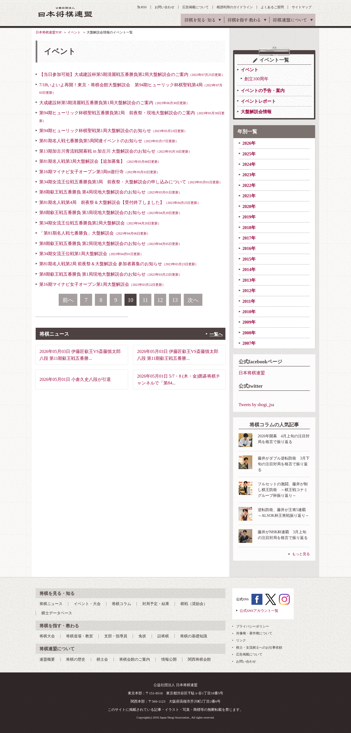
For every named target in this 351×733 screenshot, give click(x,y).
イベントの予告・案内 (263, 90)
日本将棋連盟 (252, 372)
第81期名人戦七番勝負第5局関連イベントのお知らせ (109, 140)
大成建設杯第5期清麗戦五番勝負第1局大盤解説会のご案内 (114, 102)
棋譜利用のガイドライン (235, 7)
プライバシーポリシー (252, 626)
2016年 (249, 248)
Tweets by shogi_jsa (256, 404)
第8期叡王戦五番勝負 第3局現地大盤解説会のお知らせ (110, 212)
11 (145, 300)
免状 (142, 636)
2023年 (249, 174)
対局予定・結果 (155, 604)
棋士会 (102, 659)
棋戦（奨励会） (193, 604)
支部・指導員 (115, 636)
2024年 (249, 164)
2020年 (249, 206)
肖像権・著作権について (254, 633)
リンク (241, 640)
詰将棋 (163, 636)
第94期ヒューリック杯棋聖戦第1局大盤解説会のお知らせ (113, 130)
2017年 (249, 238)
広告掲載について (195, 7)
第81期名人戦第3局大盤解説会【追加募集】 (100, 161)
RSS (144, 7)
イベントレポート (258, 101)
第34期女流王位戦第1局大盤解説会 (91, 253)
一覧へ (216, 334)
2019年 (249, 217)
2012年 (249, 290)
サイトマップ (302, 7)
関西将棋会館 (199, 659)
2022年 (249, 185)
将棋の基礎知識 (193, 636)
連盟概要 (47, 659)
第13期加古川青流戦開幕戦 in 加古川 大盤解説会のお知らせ (115, 151)
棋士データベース (56, 613)
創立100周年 (256, 78)
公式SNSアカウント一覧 (259, 611)
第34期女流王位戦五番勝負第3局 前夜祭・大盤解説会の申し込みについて (130, 181)
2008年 (249, 332)
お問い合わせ (164, 7)
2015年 (249, 259)
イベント (74, 32)
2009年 (249, 322)
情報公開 (169, 659)
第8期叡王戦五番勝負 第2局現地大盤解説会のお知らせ (110, 243)
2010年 (249, 311)
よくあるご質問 (272, 7)
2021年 (249, 195)
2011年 (248, 301)
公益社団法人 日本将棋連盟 (65, 12)
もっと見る (301, 554)
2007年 (249, 343)
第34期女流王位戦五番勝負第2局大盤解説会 (100, 223)
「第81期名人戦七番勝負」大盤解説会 (94, 233)
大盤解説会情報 (256, 111)
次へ (193, 300)
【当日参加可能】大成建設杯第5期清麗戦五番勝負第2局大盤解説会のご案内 (132, 74)
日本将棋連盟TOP (48, 32)
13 (175, 300)
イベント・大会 (87, 604)
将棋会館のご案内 (134, 659)
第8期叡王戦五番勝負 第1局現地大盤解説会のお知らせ (110, 274)
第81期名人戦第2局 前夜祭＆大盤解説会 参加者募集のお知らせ (118, 263)
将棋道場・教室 (79, 636)
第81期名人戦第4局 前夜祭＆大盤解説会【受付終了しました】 (119, 202)
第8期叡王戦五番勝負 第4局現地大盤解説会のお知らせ (110, 192)
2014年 (249, 269)
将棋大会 (47, 636)
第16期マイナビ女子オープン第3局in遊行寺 (99, 171)
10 (130, 300)
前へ (68, 300)
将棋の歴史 (75, 659)
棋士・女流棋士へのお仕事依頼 (259, 647)
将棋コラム (121, 604)
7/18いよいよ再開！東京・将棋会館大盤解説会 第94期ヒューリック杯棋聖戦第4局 (130, 88)
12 (160, 300)
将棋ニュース (51, 604)
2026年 (249, 143)
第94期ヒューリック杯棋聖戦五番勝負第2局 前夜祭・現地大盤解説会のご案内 (132, 116)
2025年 (249, 154)
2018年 (249, 227)
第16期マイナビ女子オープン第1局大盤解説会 (102, 284)
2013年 (249, 280)
